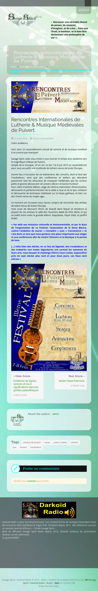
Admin (55, 413)
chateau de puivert (32, 442)
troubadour (35, 447)
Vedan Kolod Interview (72, 380)
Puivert (23, 447)
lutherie (74, 442)
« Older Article (21, 376)
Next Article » (77, 376)
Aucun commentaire (43, 138)
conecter (31, 480)
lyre (14, 447)
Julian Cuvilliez (60, 442)
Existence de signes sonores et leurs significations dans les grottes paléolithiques (26, 385)
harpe (47, 442)
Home (13, 66)
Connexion (74, 3)
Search (88, 3)
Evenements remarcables (33, 66)
